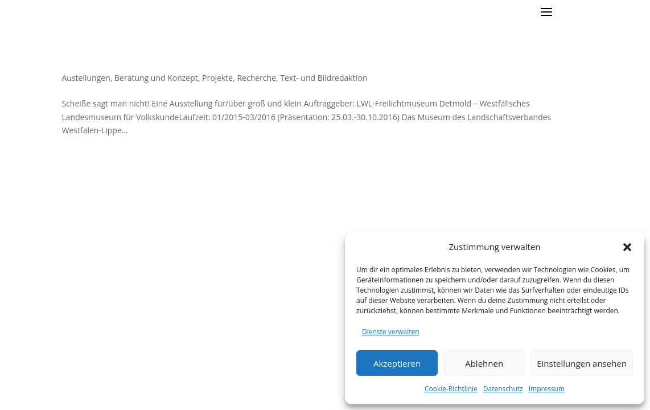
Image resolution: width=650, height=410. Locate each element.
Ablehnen (484, 363)
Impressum (547, 388)
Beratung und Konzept (156, 77)
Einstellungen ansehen (582, 363)
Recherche (256, 77)
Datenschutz (503, 388)
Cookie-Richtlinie (451, 388)
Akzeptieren (397, 363)
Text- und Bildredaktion (323, 77)
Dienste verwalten (390, 332)
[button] (627, 247)
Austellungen (85, 77)
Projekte (217, 77)
